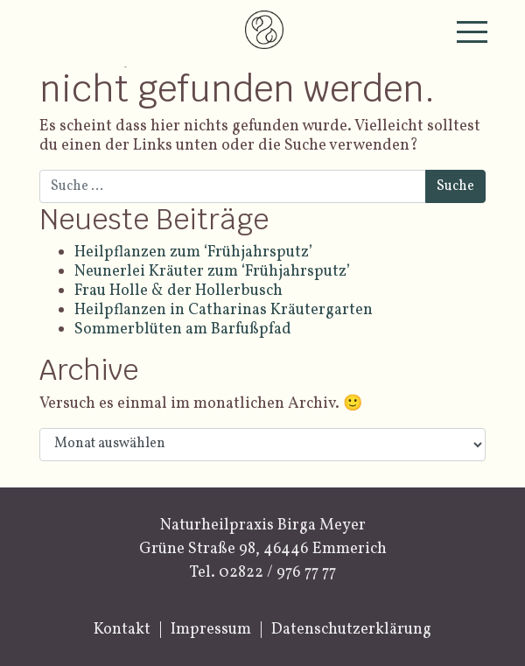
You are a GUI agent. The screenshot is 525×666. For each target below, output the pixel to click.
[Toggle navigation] (472, 32)
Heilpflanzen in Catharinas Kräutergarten (223, 310)
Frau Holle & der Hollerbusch (178, 291)
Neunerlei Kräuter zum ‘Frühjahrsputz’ (212, 272)
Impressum (211, 630)
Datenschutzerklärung (351, 630)
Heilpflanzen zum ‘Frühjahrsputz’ (193, 252)
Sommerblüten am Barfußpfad (184, 329)
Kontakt (122, 630)
